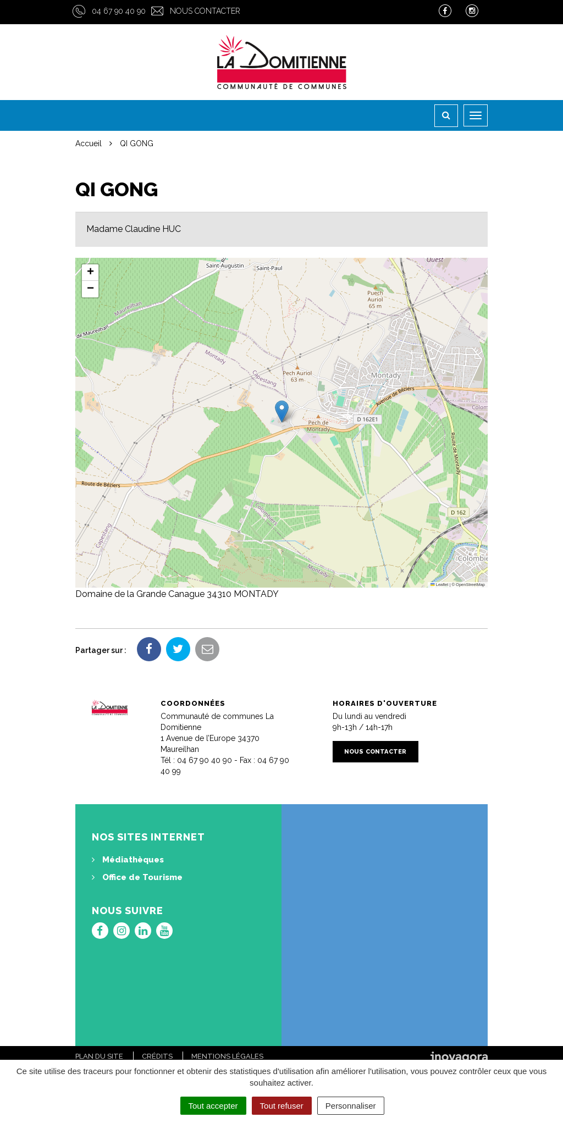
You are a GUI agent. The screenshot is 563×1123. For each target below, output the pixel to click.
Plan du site (99, 1056)
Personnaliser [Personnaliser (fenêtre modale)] (350, 1105)
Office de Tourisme (137, 877)
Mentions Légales (227, 1056)
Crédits (157, 1056)
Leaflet (439, 584)
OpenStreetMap (470, 584)
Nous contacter (205, 11)
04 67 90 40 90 (119, 11)
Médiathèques (128, 860)
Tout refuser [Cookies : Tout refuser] (281, 1105)
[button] (282, 411)
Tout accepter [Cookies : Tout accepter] (213, 1105)
